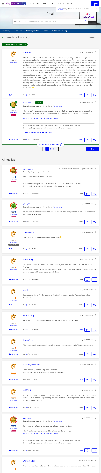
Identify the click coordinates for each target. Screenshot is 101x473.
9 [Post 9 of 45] (26, 379)
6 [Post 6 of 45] (26, 305)
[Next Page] (58, 149)
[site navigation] (3, 4)
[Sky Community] (16, 3)
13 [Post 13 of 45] (26, 139)
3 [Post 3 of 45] (26, 221)
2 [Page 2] (50, 149)
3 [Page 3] (53, 149)
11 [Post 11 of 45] (26, 450)
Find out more (57, 106)
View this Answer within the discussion (37, 132)
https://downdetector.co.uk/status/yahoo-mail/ (40, 118)
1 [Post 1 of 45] (26, 95)
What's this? (13, 62)
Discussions (34, 3)
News (45, 3)
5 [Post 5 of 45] (26, 279)
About (61, 3)
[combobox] (54, 21)
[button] (95, 52)
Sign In (95, 4)
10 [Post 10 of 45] (27, 407)
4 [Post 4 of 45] (26, 249)
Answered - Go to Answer (14, 44)
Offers (70, 3)
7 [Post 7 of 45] (26, 329)
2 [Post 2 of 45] (26, 193)
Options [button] (92, 37)
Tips (53, 3)
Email (50, 14)
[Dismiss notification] (96, 9)
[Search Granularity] (20, 21)
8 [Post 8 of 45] (26, 354)
